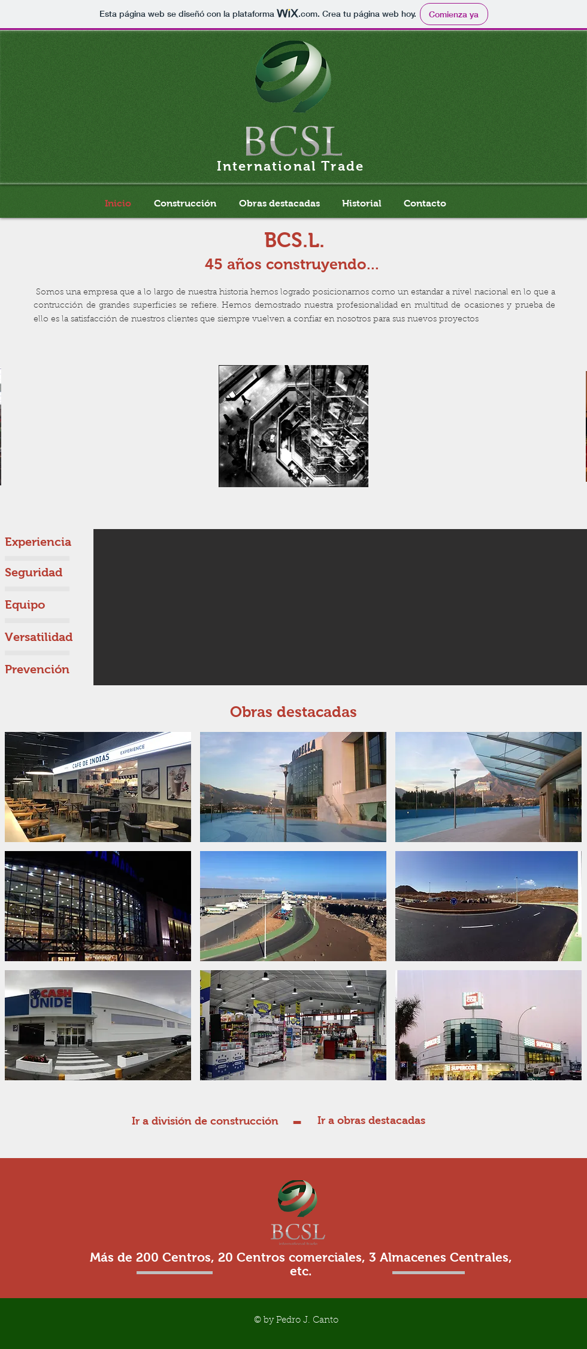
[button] (98, 787)
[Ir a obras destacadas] (371, 1120)
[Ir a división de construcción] (205, 1121)
